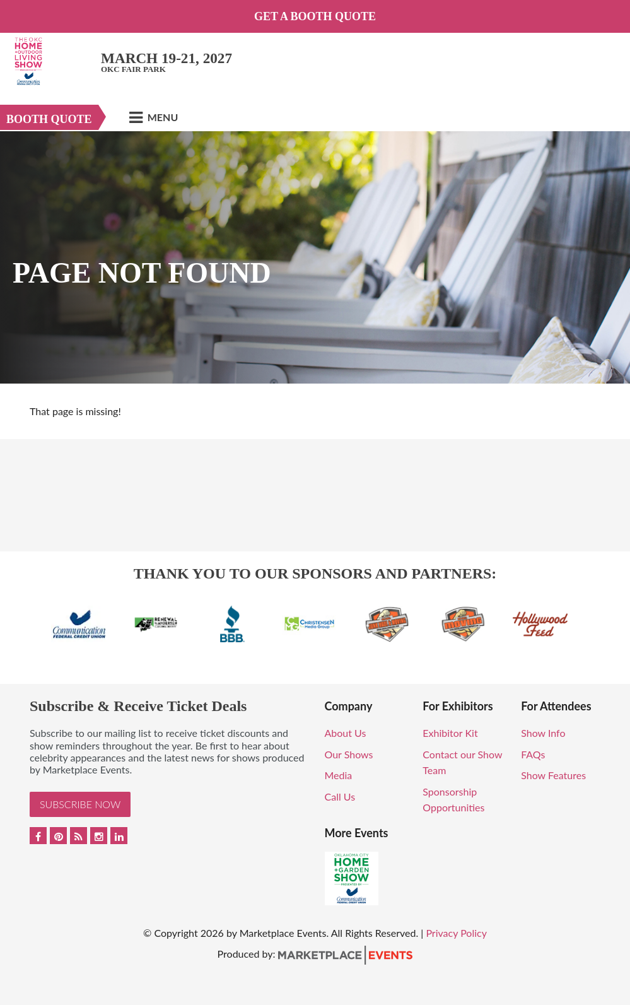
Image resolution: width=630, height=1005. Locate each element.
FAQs (533, 754)
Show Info (543, 733)
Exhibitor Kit (450, 733)
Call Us (340, 796)
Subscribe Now (80, 804)
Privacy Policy (456, 933)
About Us (345, 733)
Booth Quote (49, 119)
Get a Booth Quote (315, 16)
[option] (315, 257)
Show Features (553, 775)
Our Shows (349, 754)
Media (339, 775)
